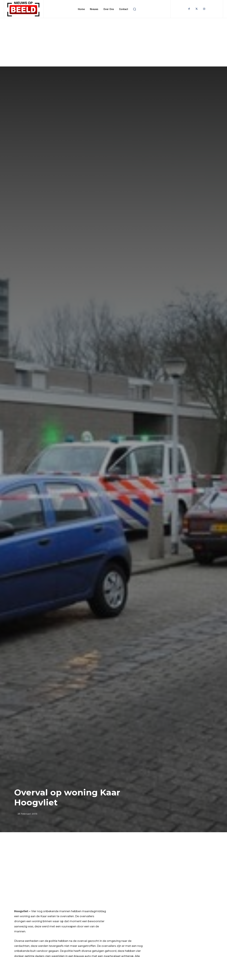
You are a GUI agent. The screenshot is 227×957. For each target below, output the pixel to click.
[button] (134, 9)
